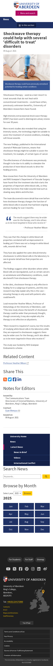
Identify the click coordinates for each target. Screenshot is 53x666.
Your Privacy (8, 636)
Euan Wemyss (11, 410)
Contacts (6, 607)
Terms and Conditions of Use (14, 632)
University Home (18, 436)
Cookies (7, 646)
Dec (42, 529)
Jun (42, 514)
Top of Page (26, 623)
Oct (10, 529)
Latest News (17, 447)
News (6, 19)
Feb (26, 506)
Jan (10, 506)
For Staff (29, 559)
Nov (26, 529)
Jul (10, 521)
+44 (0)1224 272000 (15, 602)
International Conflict (24, 463)
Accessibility (8, 641)
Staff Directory (8, 616)
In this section (28, 25)
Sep (42, 521)
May (26, 514)
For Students (15, 559)
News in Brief (20, 452)
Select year (8, 493)
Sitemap (40, 559)
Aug (26, 521)
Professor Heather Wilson (14, 363)
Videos (17, 457)
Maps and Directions (10, 613)
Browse (27, 493)
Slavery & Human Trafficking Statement (18, 650)
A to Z (5, 610)
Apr (10, 514)
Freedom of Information (12, 655)
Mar (42, 506)
